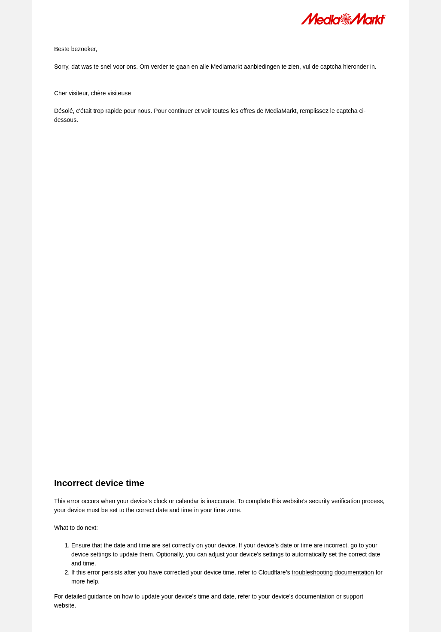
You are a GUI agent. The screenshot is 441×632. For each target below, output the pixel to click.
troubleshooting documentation (333, 572)
